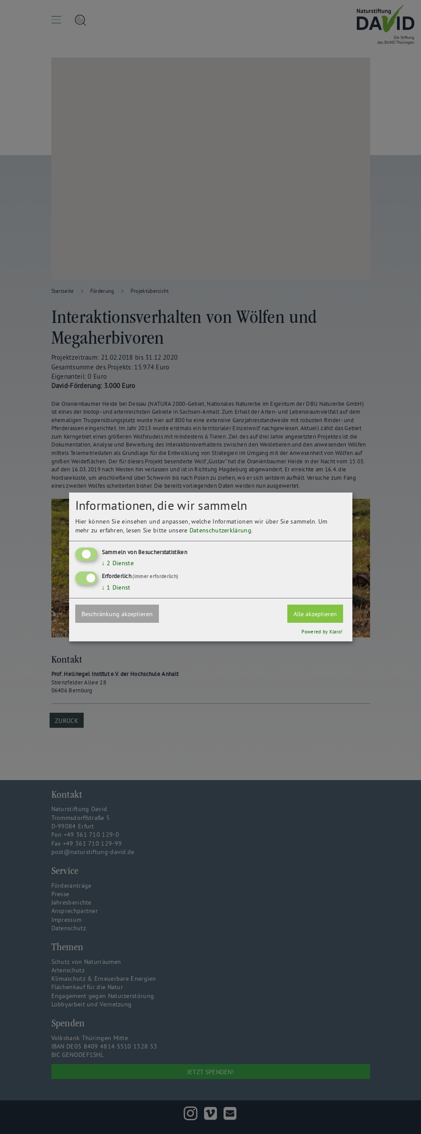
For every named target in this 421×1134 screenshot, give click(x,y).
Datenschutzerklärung (220, 530)
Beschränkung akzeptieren (117, 614)
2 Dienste (118, 563)
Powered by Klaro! (321, 632)
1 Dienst (116, 587)
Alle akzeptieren (315, 614)
